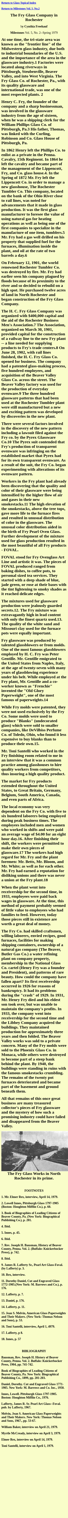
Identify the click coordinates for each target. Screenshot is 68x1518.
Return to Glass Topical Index (18, 2)
